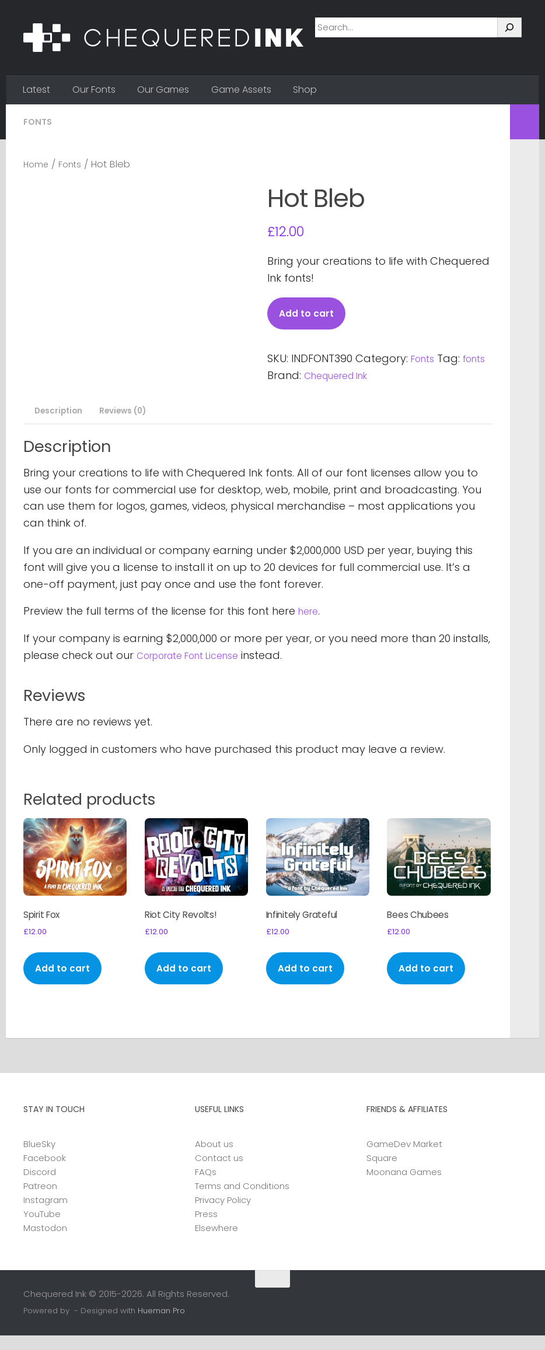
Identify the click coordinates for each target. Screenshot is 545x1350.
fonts (280, 377)
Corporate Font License (197, 658)
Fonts (38, 121)
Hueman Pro (161, 1325)
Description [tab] (59, 413)
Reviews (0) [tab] (132, 413)
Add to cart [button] (66, 982)
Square (381, 1172)
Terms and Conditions (242, 1200)
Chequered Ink (372, 377)
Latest (36, 89)
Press (206, 1228)
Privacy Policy (223, 1214)
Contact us (219, 1172)
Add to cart (310, 314)
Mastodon (45, 1242)
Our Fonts (94, 89)
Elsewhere (216, 1242)
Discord (39, 1186)
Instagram (45, 1214)
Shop (305, 89)
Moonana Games (404, 1186)
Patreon (40, 1200)
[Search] (509, 27)
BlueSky (39, 1158)
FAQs (205, 1186)
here (310, 615)
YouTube (42, 1228)
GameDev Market (404, 1158)
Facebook (44, 1172)
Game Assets (241, 89)
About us (214, 1158)
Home (37, 164)
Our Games (163, 89)
